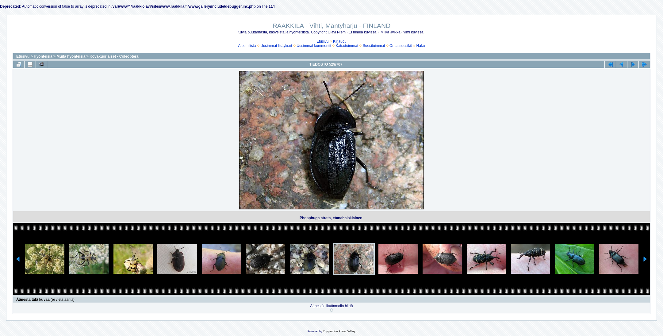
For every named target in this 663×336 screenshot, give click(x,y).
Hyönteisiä (43, 56)
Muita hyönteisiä (70, 56)
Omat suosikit (400, 46)
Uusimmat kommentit (314, 46)
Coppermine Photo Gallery (339, 331)
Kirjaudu (340, 41)
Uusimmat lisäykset (276, 46)
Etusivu (322, 41)
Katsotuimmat (347, 46)
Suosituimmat (374, 46)
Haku (420, 46)
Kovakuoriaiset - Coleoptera (114, 56)
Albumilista (247, 46)
